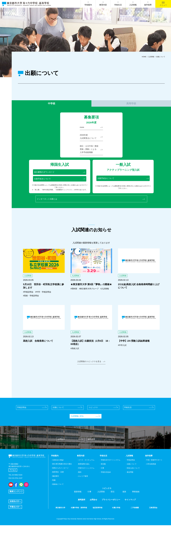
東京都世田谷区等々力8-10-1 (20, 479)
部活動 (103, 474)
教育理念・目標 (58, 482)
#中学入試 (122, 354)
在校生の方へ (15, 514)
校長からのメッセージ (60, 478)
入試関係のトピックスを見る (91, 371)
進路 (124, 502)
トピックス (103, 417)
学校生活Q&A (106, 482)
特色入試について (133, 478)
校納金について (58, 494)
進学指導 (148, 5)
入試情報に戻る (85, 426)
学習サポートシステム (86, 478)
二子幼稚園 (134, 518)
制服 (54, 490)
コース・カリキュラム (86, 470)
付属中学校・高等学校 (79, 519)
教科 (79, 482)
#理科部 (74, 297)
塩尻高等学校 (97, 518)
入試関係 (101, 502)
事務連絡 (136, 502)
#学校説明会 (29, 301)
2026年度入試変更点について (91, 141)
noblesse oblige (58, 470)
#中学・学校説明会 (45, 301)
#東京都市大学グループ (91, 297)
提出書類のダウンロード (59, 179)
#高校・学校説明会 (32, 304)
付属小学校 (116, 518)
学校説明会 (32, 417)
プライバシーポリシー (111, 510)
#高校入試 (75, 358)
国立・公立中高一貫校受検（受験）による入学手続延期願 (91, 155)
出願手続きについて (59, 186)
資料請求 (100, 449)
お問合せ (70, 449)
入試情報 (133, 5)
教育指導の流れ (84, 474)
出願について (67, 417)
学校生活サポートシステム (110, 470)
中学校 (51, 105)
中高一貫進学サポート (154, 470)
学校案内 (88, 5)
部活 (112, 502)
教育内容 (103, 5)
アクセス (13, 483)
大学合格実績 (151, 474)
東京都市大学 (60, 518)
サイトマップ (130, 510)
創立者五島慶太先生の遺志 (62, 474)
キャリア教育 (83, 486)
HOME (144, 57)
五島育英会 (153, 518)
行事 (102, 478)
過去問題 (130, 482)
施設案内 (55, 486)
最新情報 (77, 502)
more (91, 130)
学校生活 (118, 5)
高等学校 (131, 105)
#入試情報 (75, 301)
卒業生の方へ (15, 520)
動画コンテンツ (16, 501)
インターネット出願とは (91, 207)
